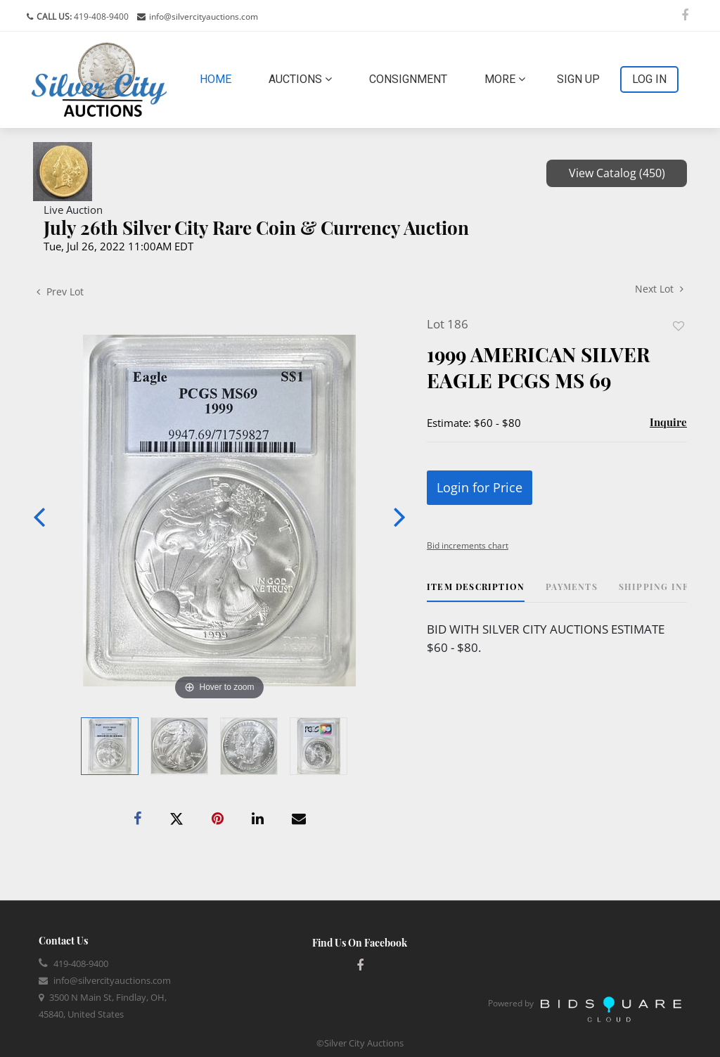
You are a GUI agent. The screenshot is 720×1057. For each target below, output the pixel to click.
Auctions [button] (300, 79)
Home (218, 78)
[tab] (476, 592)
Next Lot (659, 289)
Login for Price (479, 487)
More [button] (504, 79)
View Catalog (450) (617, 173)
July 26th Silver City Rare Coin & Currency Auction (256, 227)
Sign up (578, 79)
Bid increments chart (467, 545)
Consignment (408, 79)
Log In (649, 79)
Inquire (668, 422)
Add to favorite (678, 326)
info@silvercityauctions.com (203, 17)
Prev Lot (60, 291)
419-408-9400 (100, 17)
